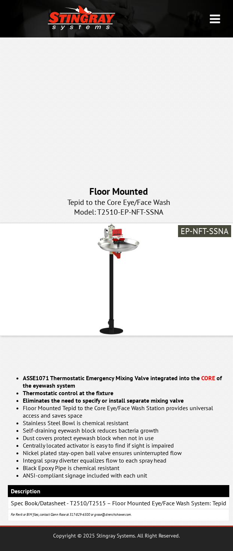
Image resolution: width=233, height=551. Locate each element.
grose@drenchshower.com (112, 514)
